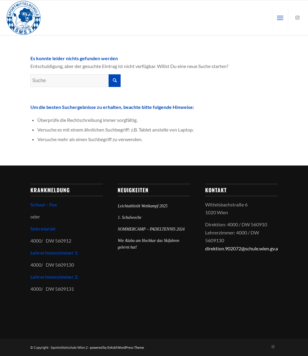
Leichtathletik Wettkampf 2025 (143, 206)
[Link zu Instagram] (297, 17)
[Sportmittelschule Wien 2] (23, 17)
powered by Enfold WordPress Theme (117, 347)
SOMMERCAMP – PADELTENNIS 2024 (151, 229)
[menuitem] (280, 17)
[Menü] (280, 17)
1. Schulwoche (129, 217)
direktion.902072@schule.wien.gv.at (242, 248)
